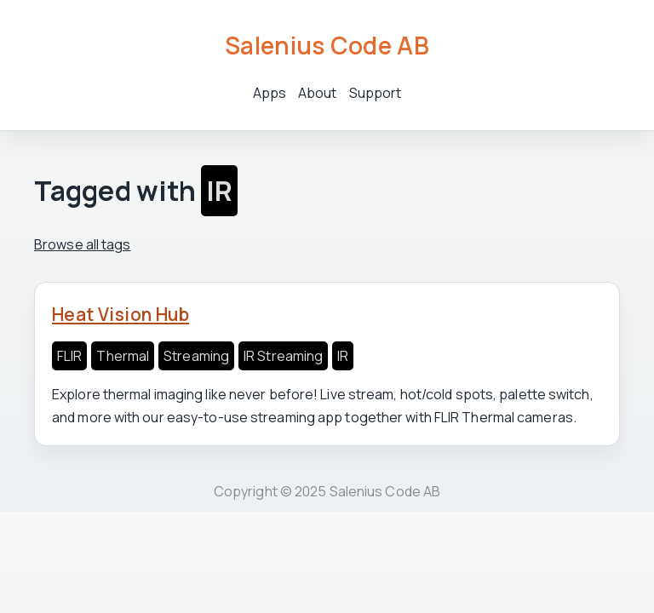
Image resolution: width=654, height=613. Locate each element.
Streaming (196, 356)
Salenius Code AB (327, 45)
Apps (269, 92)
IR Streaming (283, 356)
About (317, 92)
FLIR (69, 356)
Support (375, 92)
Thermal (122, 356)
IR (342, 356)
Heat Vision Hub (120, 314)
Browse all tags (82, 244)
